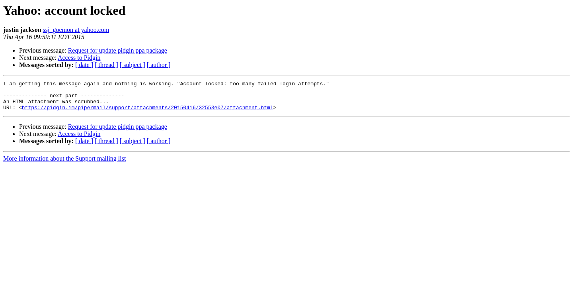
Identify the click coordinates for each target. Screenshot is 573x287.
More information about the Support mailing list (64, 164)
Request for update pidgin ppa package (117, 50)
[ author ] (159, 64)
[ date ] (84, 64)
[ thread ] (106, 64)
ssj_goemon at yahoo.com (76, 29)
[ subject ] (132, 64)
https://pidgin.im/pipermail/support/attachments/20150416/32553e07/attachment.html (147, 113)
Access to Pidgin (79, 57)
